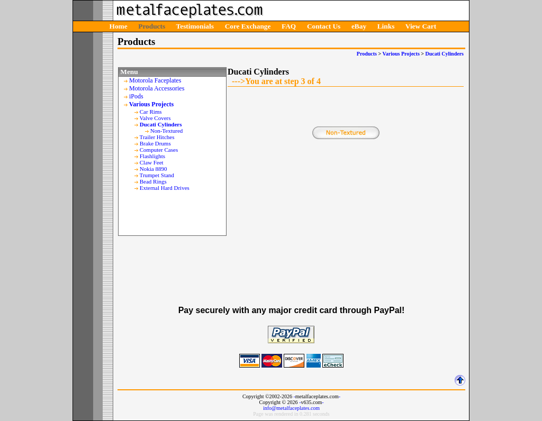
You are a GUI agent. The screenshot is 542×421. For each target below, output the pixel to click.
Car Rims (151, 111)
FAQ (289, 26)
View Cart (420, 26)
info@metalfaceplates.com (291, 408)
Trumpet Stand (157, 175)
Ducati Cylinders (445, 54)
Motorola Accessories (156, 88)
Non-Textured (166, 130)
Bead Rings (153, 181)
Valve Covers (155, 118)
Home (119, 26)
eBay (358, 26)
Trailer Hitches (157, 137)
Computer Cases (159, 150)
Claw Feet (152, 162)
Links (386, 26)
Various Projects (401, 54)
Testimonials (195, 26)
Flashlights (152, 156)
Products (151, 26)
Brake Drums (155, 143)
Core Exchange (248, 26)
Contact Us (323, 26)
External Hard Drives (164, 188)
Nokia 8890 (153, 169)
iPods (136, 96)
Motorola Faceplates (155, 80)
